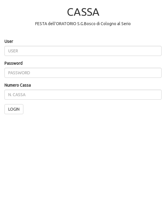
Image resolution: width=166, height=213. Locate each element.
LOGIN (14, 109)
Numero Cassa (17, 85)
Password (13, 63)
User (8, 41)
